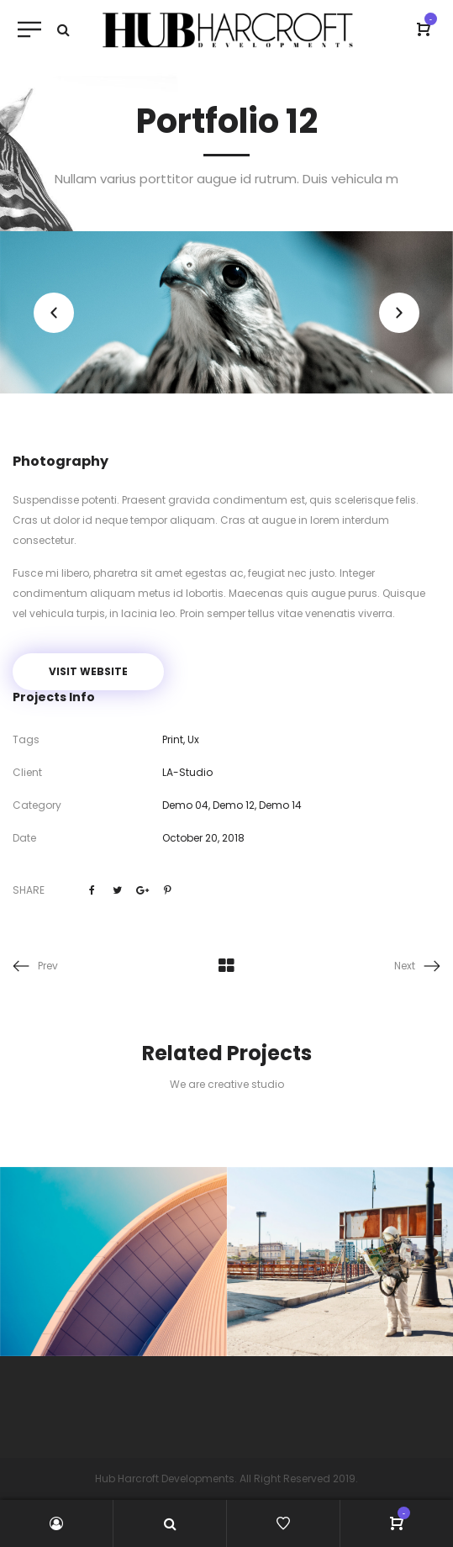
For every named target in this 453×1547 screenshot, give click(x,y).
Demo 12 (234, 805)
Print (172, 739)
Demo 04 (185, 805)
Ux (193, 739)
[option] (226, 312)
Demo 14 (280, 805)
